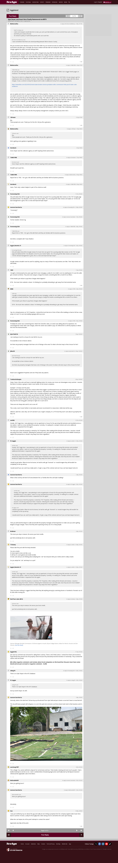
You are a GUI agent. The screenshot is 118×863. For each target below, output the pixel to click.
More (65, 2)
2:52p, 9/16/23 (79, 245)
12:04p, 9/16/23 (78, 207)
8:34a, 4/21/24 (79, 780)
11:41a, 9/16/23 (78, 194)
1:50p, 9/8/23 (79, 129)
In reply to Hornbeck (71, 157)
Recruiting (35, 2)
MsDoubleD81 (14, 780)
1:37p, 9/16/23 (79, 217)
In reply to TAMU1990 (71, 65)
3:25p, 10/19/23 (78, 379)
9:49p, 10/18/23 (78, 351)
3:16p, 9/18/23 (79, 270)
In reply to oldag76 (71, 680)
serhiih (12, 420)
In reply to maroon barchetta (68, 217)
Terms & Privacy (51, 844)
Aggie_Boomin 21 (15, 245)
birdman (12, 531)
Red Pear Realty (19, 645)
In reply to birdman (70, 599)
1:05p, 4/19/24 (79, 697)
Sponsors (54, 2)
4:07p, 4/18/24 (79, 680)
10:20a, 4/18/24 (78, 670)
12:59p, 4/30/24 (78, 811)
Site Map (58, 844)
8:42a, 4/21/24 (79, 790)
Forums (22, 2)
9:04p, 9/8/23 (79, 184)
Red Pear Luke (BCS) (16, 599)
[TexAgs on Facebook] (99, 843)
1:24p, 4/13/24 (79, 474)
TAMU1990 (13, 157)
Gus (11, 811)
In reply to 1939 (71, 289)
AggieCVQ (13, 652)
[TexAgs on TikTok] (110, 843)
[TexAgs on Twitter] (96, 843)
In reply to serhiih (71, 441)
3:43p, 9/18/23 (79, 289)
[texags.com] (11, 2)
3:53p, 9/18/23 (79, 320)
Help (38, 844)
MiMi (11, 289)
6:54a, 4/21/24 (79, 767)
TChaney (13, 544)
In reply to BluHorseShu (70, 174)
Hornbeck (13, 148)
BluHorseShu (14, 24)
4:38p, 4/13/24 (79, 531)
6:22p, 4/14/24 (79, 599)
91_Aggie (13, 441)
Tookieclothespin (15, 379)
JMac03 (12, 351)
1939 (11, 270)
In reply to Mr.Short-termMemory (68, 23)
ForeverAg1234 (15, 194)
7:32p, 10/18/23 (78, 334)
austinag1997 (14, 767)
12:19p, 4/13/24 (78, 441)
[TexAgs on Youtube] (106, 843)
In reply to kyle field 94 (69, 351)
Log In (95, 2)
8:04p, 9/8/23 (79, 174)
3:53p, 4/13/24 (79, 484)
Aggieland (14, 10)
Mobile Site (64, 844)
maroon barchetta (16, 207)
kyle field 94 (14, 334)
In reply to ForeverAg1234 (69, 207)
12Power (13, 117)
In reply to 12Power (71, 129)
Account (27, 844)
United (61, 2)
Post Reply (12, 16)
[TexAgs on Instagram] (103, 843)
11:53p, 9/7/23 (79, 117)
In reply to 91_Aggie (70, 484)
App (70, 844)
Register (100, 2)
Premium (48, 2)
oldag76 (12, 670)
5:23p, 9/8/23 (79, 148)
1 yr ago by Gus (26, 21)
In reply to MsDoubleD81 (69, 790)
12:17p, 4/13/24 (78, 420)
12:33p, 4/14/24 (78, 567)
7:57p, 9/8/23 (79, 157)
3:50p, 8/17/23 (79, 23)
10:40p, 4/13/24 (78, 544)
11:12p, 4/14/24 (78, 651)
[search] (69, 2)
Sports (42, 2)
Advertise (33, 844)
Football (28, 2)
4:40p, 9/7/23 (79, 65)
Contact (43, 844)
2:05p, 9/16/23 (79, 226)
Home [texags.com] (22, 844)
